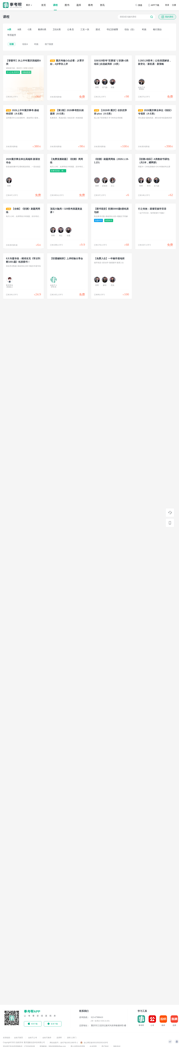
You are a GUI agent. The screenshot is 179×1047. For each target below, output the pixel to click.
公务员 (70, 29)
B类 (19, 29)
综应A (25, 44)
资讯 (102, 5)
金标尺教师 (47, 1038)
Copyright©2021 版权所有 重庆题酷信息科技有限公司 (24, 1042)
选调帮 (59, 1038)
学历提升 (11, 35)
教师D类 (42, 29)
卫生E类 (57, 29)
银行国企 (157, 29)
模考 (90, 5)
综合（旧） (130, 29)
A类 (9, 29)
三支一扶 (84, 29)
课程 (55, 5)
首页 (43, 5)
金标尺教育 (18, 1038)
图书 (67, 5)
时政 (144, 29)
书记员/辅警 (112, 29)
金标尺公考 (32, 1038)
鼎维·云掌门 (71, 1038)
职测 (12, 44)
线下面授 (49, 44)
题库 (78, 5)
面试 (98, 29)
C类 (30, 29)
